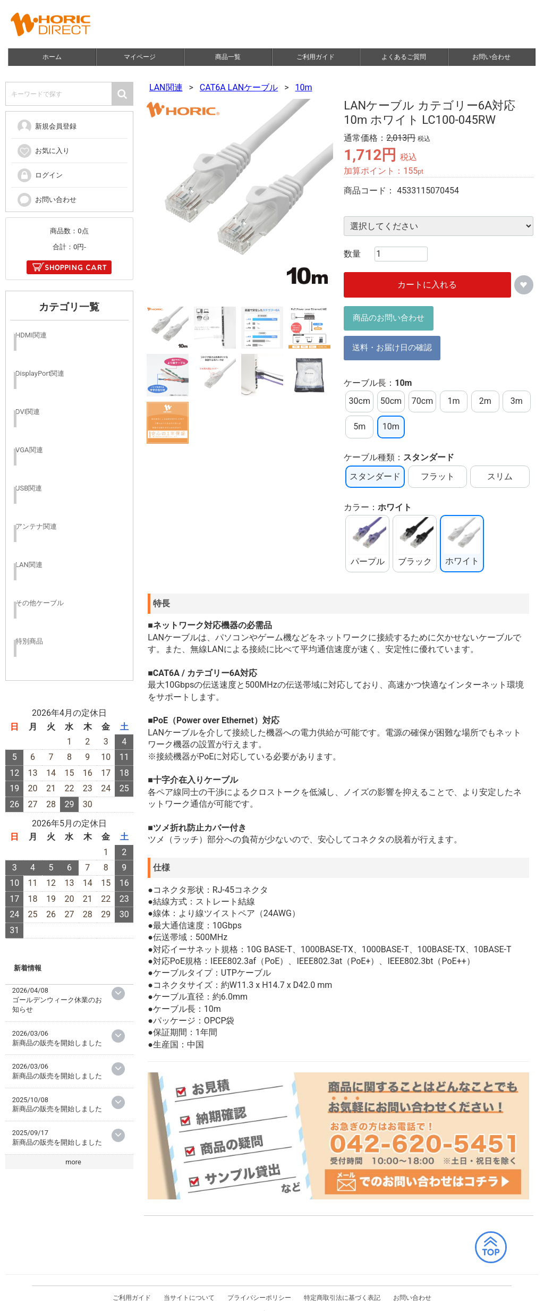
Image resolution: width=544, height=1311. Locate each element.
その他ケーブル (39, 603)
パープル (367, 541)
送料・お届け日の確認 (392, 347)
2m (485, 401)
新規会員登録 (46, 126)
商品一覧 (228, 57)
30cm (359, 401)
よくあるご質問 (403, 57)
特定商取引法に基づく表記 (342, 1287)
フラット (438, 476)
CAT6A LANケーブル (239, 87)
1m (454, 401)
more (73, 1161)
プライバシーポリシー (259, 1287)
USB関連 (28, 488)
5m (359, 426)
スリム (500, 476)
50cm (391, 401)
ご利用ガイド (316, 57)
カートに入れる (427, 285)
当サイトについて (189, 1287)
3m (517, 401)
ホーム (52, 57)
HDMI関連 (31, 335)
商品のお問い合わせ (388, 318)
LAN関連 (166, 87)
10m (303, 87)
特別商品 (29, 641)
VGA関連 (29, 450)
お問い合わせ (492, 57)
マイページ (140, 57)
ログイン (39, 175)
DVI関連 (27, 412)
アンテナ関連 (36, 526)
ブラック (415, 541)
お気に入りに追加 (523, 284)
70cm (422, 401)
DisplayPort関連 (40, 373)
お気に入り (43, 150)
